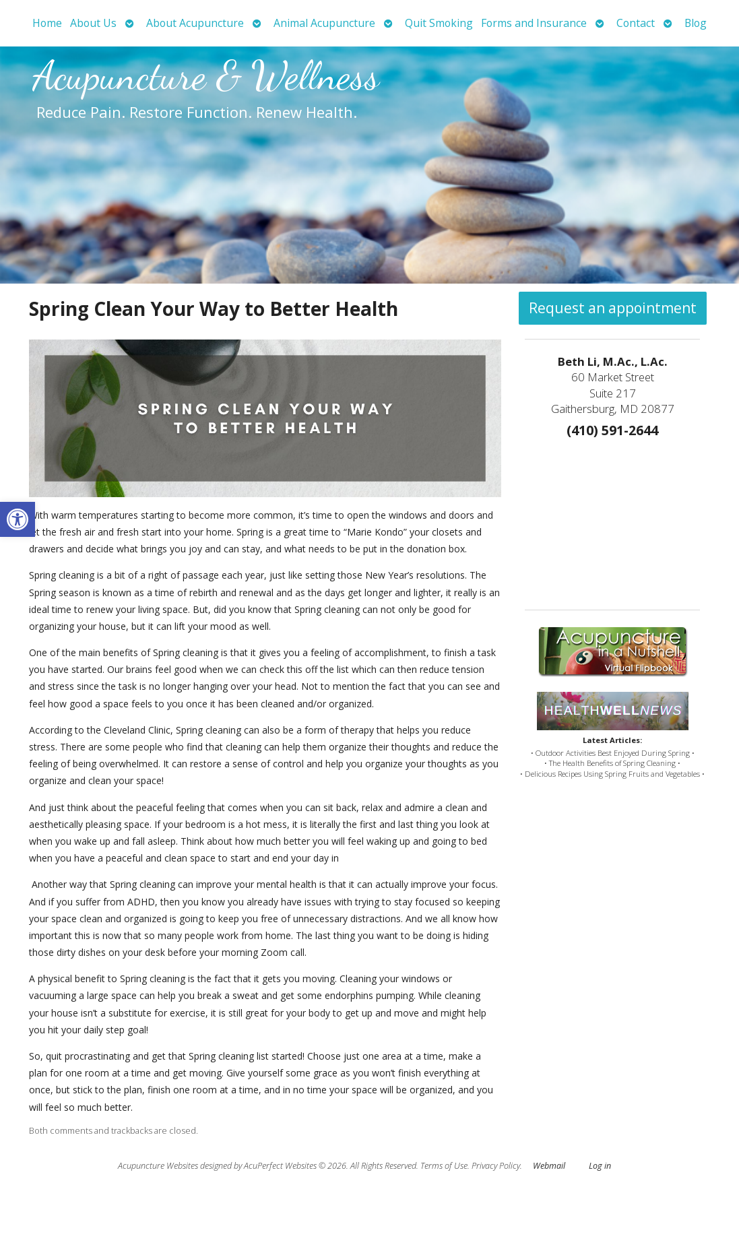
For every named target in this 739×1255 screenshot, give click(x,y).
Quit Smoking (439, 22)
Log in (600, 1165)
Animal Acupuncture (324, 22)
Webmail (549, 1165)
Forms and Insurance (534, 22)
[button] (17, 519)
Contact (635, 22)
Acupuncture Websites (158, 1165)
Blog (695, 22)
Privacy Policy (496, 1165)
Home (47, 22)
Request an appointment (613, 307)
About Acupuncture (195, 22)
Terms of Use (444, 1165)
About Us (93, 22)
